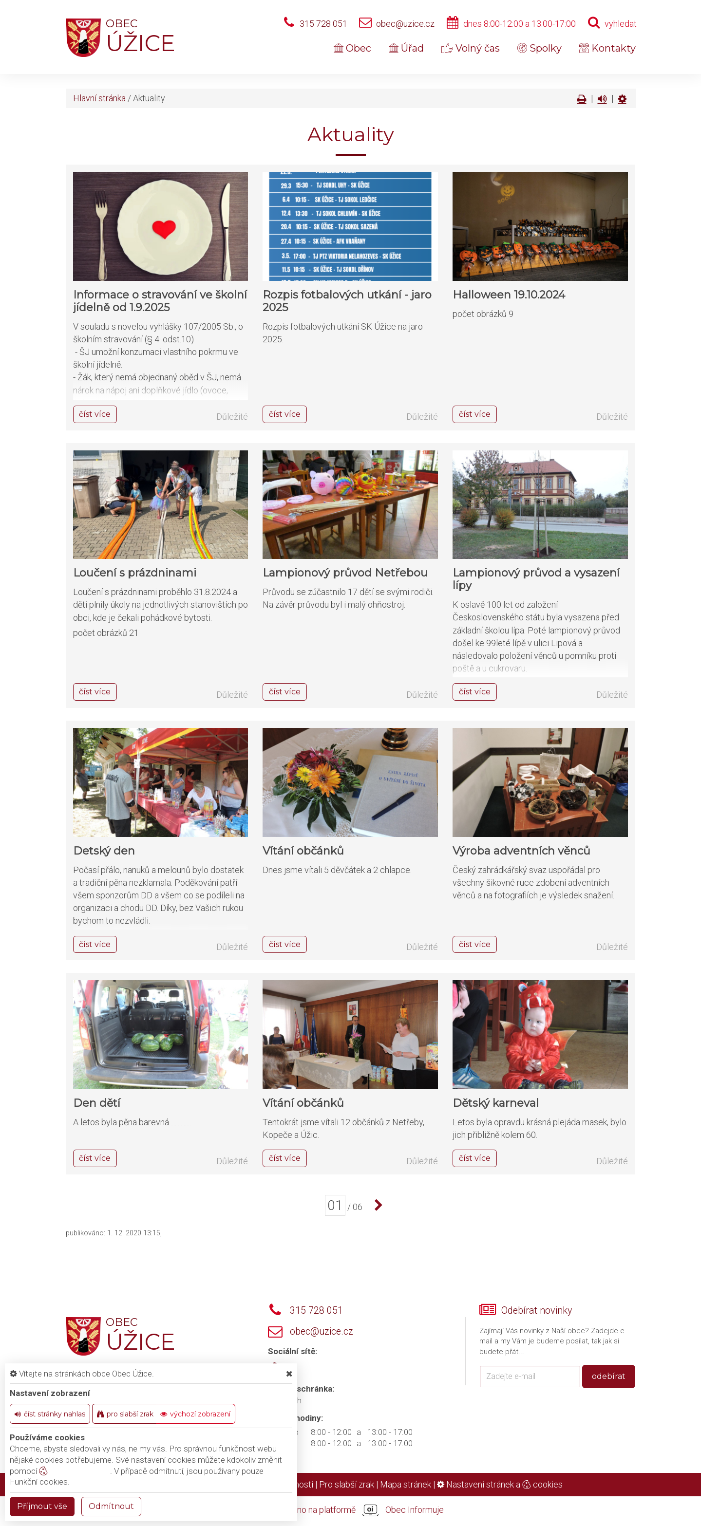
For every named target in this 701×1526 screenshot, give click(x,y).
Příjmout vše (42, 1506)
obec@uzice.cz (405, 24)
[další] (376, 1205)
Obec (352, 48)
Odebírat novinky (536, 1310)
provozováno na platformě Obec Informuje (350, 1510)
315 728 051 (323, 24)
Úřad (406, 48)
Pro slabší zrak (346, 1484)
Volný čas (470, 48)
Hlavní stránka (99, 98)
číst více (95, 414)
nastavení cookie (74, 1471)
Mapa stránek (405, 1484)
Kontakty (607, 48)
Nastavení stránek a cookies (500, 1484)
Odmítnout (111, 1506)
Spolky (539, 48)
